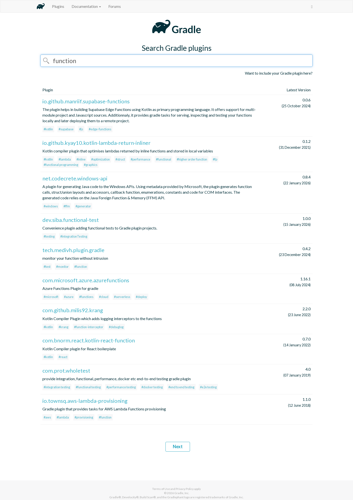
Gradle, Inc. (181, 493)
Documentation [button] (86, 6)
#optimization (100, 159)
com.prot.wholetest (66, 370)
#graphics (90, 165)
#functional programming (61, 165)
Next (178, 446)
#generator (83, 206)
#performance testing (121, 387)
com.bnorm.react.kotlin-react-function (88, 340)
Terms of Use (161, 489)
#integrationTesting (73, 236)
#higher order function (192, 159)
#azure (69, 297)
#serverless (122, 297)
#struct (120, 159)
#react (63, 357)
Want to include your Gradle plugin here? (279, 73)
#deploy (141, 297)
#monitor (62, 267)
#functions (86, 297)
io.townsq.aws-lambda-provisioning (84, 400)
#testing (49, 236)
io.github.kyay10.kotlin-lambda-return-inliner (96, 142)
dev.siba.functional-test (70, 219)
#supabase (66, 129)
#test (47, 267)
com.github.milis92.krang (72, 310)
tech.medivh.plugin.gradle (73, 250)
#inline (81, 159)
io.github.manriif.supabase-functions (86, 101)
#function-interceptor (88, 327)
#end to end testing (181, 387)
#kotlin (48, 129)
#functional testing (88, 387)
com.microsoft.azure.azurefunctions (85, 280)
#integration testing (57, 387)
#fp (215, 159)
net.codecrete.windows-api (74, 178)
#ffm (66, 206)
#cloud (103, 297)
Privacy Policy (185, 489)
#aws (47, 417)
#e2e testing (208, 387)
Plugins (58, 6)
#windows (51, 206)
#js (81, 129)
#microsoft (51, 297)
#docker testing (152, 387)
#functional (163, 159)
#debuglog (116, 327)
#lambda (65, 159)
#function (80, 267)
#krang (63, 327)
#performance (140, 159)
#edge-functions (100, 129)
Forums (114, 6)
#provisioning (84, 417)
